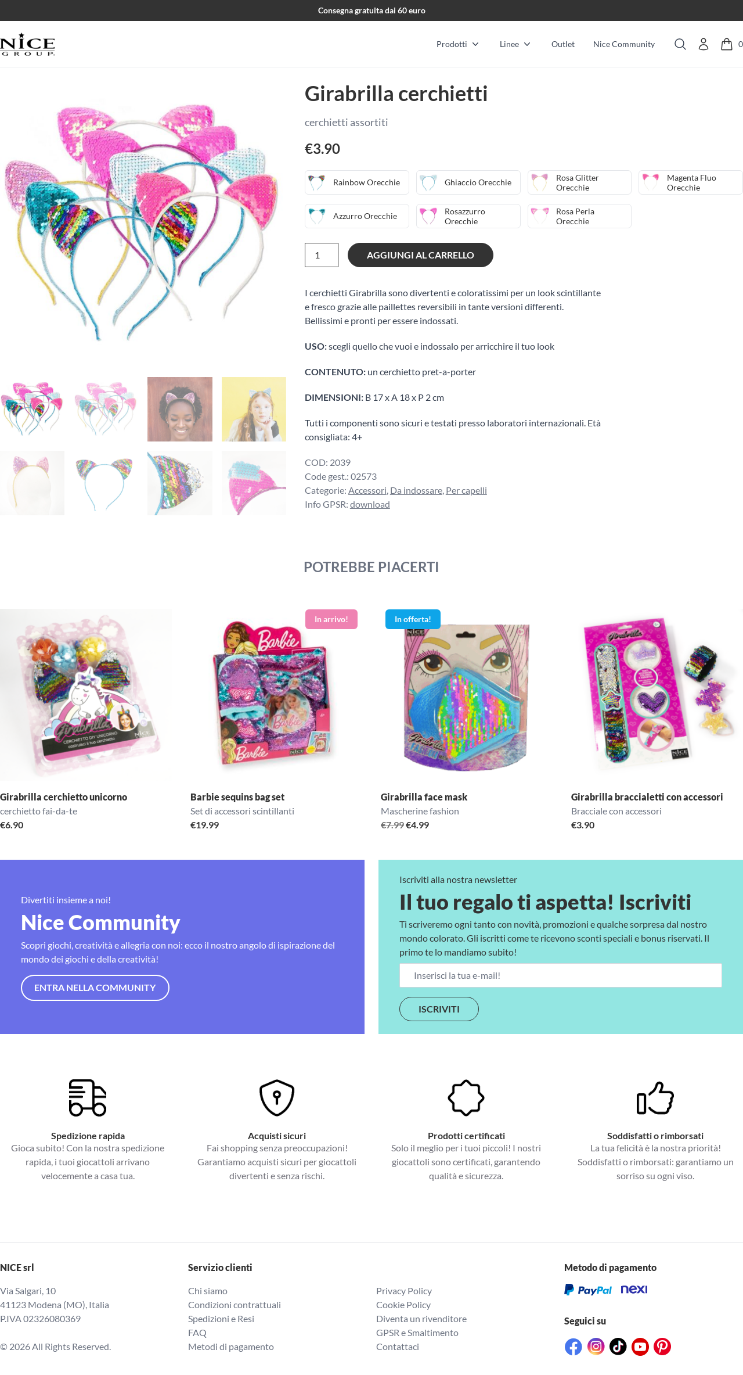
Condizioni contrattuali (234, 1304)
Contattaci (397, 1346)
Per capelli (466, 490)
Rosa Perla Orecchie (576, 216)
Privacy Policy (404, 1290)
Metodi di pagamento (231, 1346)
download (370, 503)
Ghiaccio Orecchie (478, 182)
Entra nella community (95, 987)
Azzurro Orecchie (365, 216)
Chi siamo (208, 1290)
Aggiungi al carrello (420, 254)
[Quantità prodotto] (321, 255)
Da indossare (416, 490)
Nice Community (624, 44)
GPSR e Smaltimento (417, 1332)
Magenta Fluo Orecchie (692, 183)
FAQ (197, 1332)
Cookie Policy (403, 1304)
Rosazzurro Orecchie (466, 216)
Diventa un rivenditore (421, 1318)
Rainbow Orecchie (366, 182)
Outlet (563, 44)
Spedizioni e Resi (221, 1318)
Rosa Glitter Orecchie (578, 183)
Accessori (367, 490)
